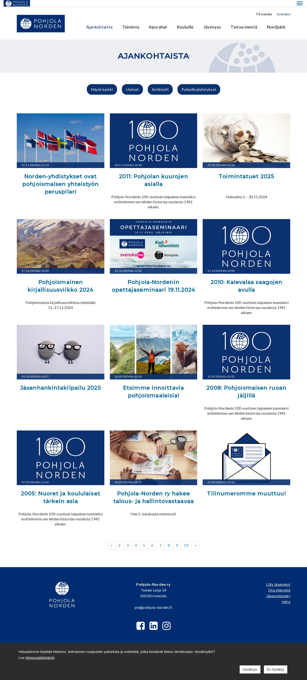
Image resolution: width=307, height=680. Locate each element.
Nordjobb (276, 20)
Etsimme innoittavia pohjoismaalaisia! (153, 385)
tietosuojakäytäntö (40, 658)
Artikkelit (160, 83)
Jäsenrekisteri (278, 589)
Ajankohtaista (99, 20)
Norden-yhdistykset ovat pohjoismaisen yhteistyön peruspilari (60, 178)
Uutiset (132, 83)
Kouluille (185, 20)
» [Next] (195, 538)
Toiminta (130, 20)
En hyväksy (275, 669)
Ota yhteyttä (279, 583)
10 (186, 538)
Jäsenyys (212, 20)
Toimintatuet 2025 (246, 170)
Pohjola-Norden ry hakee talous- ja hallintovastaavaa (153, 491)
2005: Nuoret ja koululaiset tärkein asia (60, 491)
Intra (286, 595)
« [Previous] (111, 538)
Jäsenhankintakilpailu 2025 (60, 381)
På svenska (264, 8)
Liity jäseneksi (278, 577)
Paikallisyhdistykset (199, 83)
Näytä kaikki (102, 83)
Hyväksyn (250, 669)
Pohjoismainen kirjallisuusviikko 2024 (61, 280)
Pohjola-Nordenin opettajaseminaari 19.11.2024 (153, 280)
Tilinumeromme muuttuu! (246, 487)
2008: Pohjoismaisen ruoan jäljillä (246, 385)
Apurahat (158, 20)
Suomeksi (283, 8)
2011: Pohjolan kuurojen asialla (153, 174)
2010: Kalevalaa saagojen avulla (246, 280)
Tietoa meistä (243, 20)
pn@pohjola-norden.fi (153, 601)
